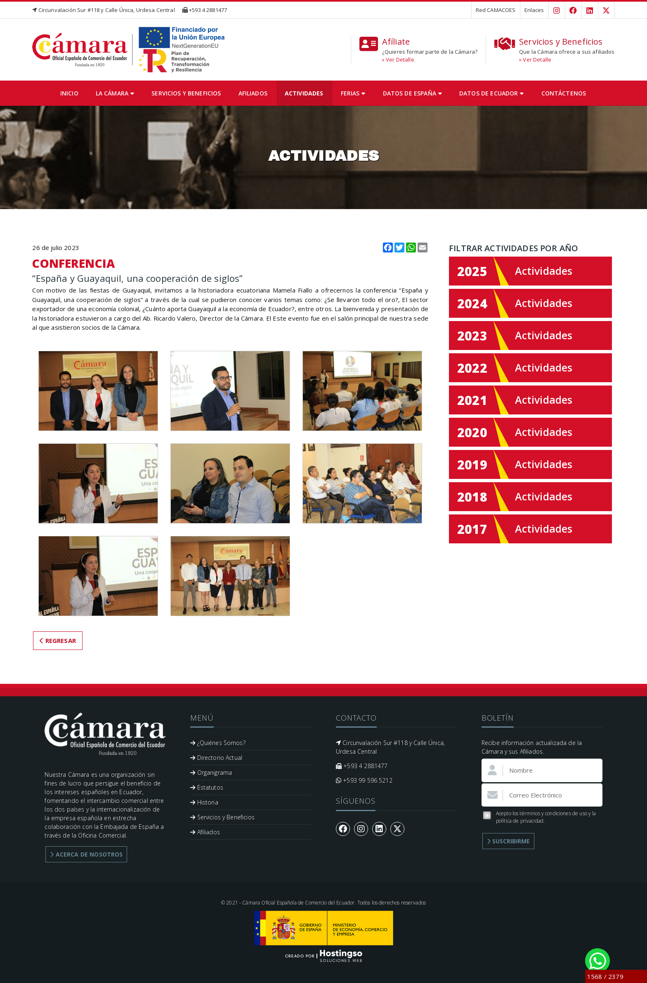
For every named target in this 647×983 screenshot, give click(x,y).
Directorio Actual (216, 758)
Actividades (304, 93)
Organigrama (211, 772)
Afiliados (252, 93)
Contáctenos (563, 93)
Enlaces (534, 10)
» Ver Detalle (398, 59)
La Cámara (115, 93)
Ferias (353, 93)
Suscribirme (508, 841)
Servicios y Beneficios (186, 93)
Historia (204, 802)
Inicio (69, 93)
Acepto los (539, 817)
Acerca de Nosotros (86, 854)
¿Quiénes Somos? (218, 743)
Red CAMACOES (496, 10)
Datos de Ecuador (491, 93)
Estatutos (206, 787)
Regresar (58, 640)
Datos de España (412, 93)
